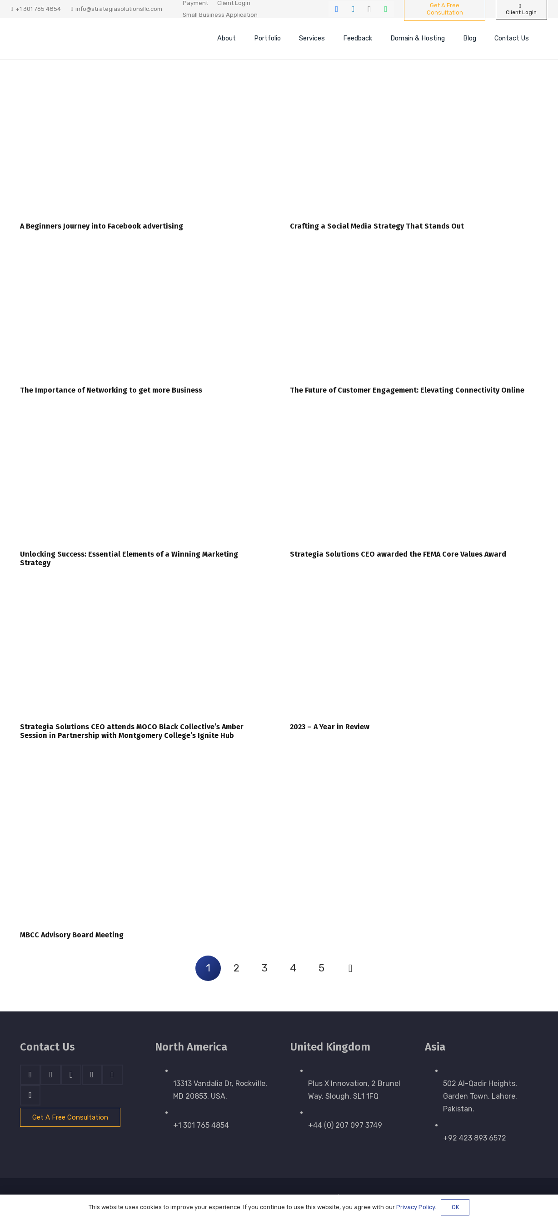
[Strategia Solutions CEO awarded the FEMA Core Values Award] (414, 481)
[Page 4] (293, 968)
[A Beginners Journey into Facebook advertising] (144, 153)
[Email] (30, 1095)
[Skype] (92, 1075)
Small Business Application (220, 14)
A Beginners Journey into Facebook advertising (101, 226)
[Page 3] (265, 968)
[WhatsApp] (386, 9)
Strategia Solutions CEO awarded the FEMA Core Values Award (398, 554)
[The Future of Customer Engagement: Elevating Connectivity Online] (414, 317)
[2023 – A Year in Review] (414, 654)
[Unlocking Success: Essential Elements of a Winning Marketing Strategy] (144, 481)
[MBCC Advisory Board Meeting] (144, 844)
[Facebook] (337, 9)
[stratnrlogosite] (81, 38)
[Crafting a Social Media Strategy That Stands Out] (414, 153)
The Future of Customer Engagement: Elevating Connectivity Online (407, 390)
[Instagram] (369, 9)
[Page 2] (236, 968)
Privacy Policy (415, 1207)
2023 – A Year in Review (329, 726)
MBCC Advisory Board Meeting (72, 935)
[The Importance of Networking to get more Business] (144, 317)
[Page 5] (321, 968)
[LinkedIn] (353, 9)
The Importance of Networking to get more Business (111, 390)
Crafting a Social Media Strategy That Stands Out (377, 226)
